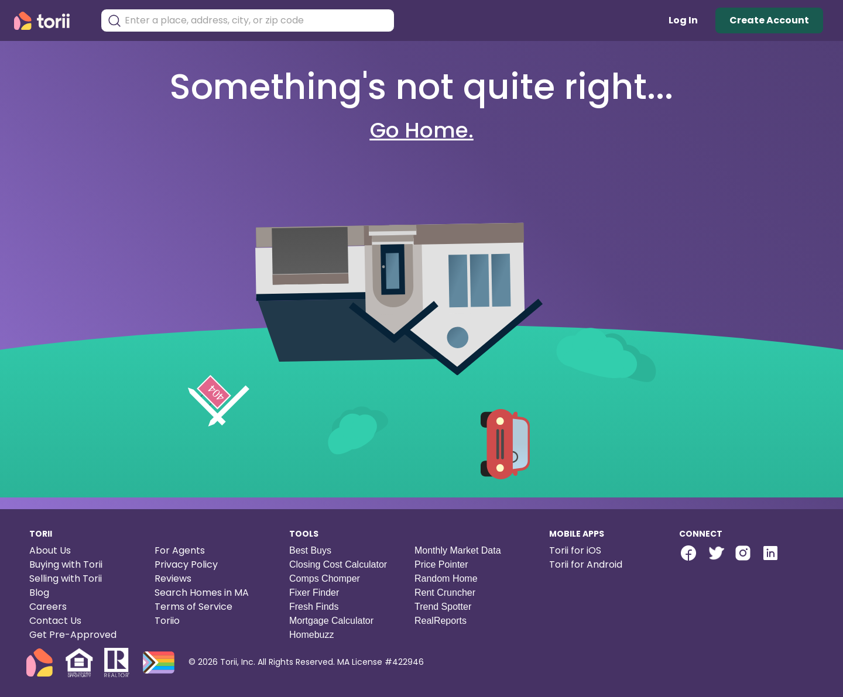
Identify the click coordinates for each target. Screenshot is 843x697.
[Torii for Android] (604, 565)
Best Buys (310, 550)
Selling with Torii (65, 578)
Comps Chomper (324, 578)
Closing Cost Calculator (338, 564)
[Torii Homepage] (50, 21)
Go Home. (422, 130)
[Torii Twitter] (716, 554)
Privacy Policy (186, 564)
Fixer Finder (314, 593)
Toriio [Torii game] (167, 620)
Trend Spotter (442, 607)
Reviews (173, 578)
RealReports (440, 621)
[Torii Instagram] (743, 554)
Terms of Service (193, 606)
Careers (48, 606)
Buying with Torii (65, 564)
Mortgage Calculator (331, 621)
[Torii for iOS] (604, 551)
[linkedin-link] (770, 553)
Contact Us (55, 620)
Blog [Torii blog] (39, 592)
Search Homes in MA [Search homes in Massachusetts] (202, 592)
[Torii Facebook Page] (688, 554)
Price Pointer (441, 564)
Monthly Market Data (457, 550)
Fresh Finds (313, 607)
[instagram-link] (743, 553)
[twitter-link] (716, 553)
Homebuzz (311, 635)
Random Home (446, 578)
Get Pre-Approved (72, 634)
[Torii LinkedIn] (770, 554)
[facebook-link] (688, 553)
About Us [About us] (50, 550)
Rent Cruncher (444, 593)
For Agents (180, 550)
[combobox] (256, 20)
